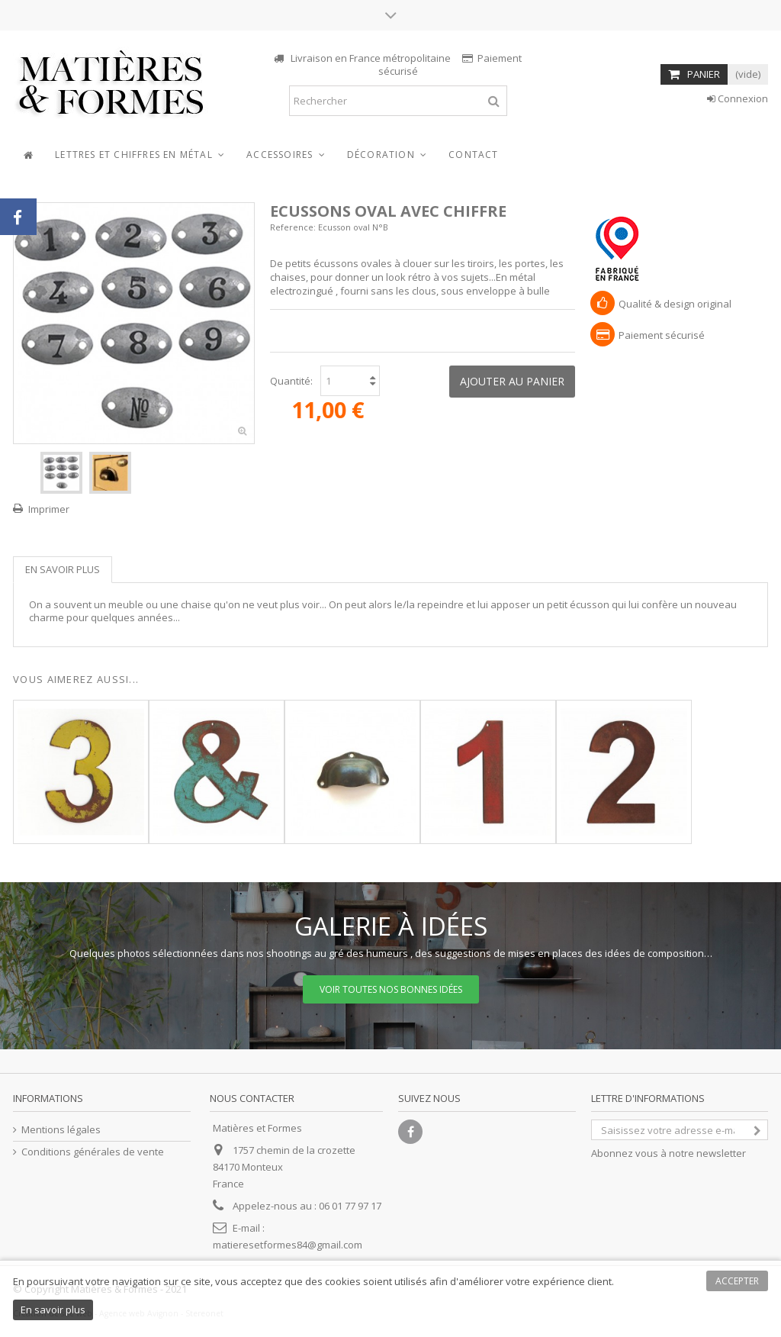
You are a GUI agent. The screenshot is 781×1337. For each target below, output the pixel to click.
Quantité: (291, 381)
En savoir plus (62, 569)
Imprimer (48, 509)
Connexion (737, 98)
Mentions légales (61, 1129)
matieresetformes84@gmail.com (287, 1245)
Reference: (293, 227)
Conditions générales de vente (92, 1151)
